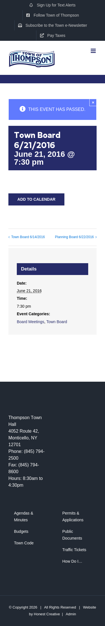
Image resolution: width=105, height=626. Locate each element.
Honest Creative (47, 614)
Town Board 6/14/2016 (28, 237)
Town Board (56, 321)
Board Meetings (30, 321)
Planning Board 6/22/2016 (74, 237)
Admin (71, 614)
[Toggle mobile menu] (94, 49)
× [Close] (93, 102)
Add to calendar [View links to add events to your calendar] (36, 199)
